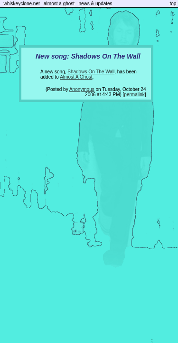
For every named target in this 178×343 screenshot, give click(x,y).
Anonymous (81, 89)
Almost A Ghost (76, 77)
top (173, 3)
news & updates (95, 3)
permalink (134, 94)
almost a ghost (59, 3)
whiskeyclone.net (22, 3)
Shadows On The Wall (90, 71)
